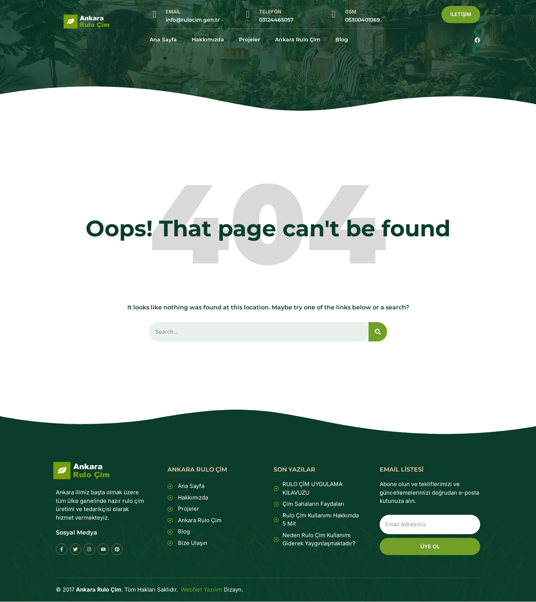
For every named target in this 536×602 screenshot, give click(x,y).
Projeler (249, 40)
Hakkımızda (208, 40)
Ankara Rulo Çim (297, 40)
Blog (341, 40)
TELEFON (270, 12)
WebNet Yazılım (201, 590)
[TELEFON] (247, 14)
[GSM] (333, 14)
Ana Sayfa (163, 40)
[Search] (377, 332)
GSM (350, 12)
